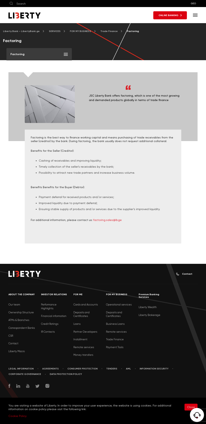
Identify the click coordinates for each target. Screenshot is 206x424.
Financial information (53, 316)
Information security (154, 368)
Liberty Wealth (148, 307)
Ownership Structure (21, 312)
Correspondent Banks (21, 327)
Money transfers (83, 354)
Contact (184, 273)
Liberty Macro (16, 351)
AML (128, 368)
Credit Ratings (49, 323)
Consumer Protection (82, 368)
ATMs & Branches (18, 320)
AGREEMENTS (50, 368)
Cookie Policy (17, 416)
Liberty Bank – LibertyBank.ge (21, 31)
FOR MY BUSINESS (80, 31)
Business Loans (115, 323)
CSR (10, 335)
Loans (76, 323)
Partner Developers (85, 331)
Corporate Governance (24, 374)
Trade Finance (109, 31)
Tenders (111, 368)
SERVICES (55, 31)
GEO (193, 3)
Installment (80, 339)
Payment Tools (114, 347)
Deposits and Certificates (81, 314)
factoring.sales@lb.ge (107, 220)
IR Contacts (48, 331)
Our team (14, 304)
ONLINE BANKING (170, 15)
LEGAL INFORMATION (21, 368)
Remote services (83, 347)
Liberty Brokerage (149, 315)
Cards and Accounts (85, 304)
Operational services (119, 304)
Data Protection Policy (66, 374)
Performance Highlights (49, 306)
